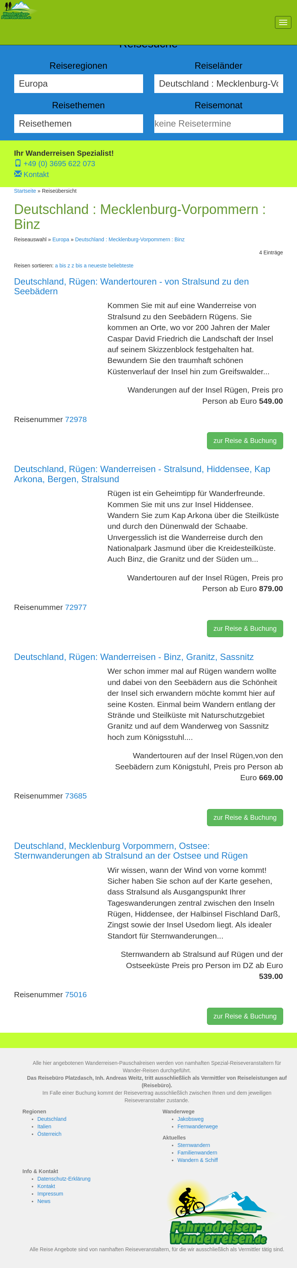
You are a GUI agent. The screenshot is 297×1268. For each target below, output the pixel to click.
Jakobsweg (190, 1119)
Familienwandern (197, 1153)
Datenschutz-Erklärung (63, 1179)
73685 (76, 795)
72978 (76, 419)
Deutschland (51, 1119)
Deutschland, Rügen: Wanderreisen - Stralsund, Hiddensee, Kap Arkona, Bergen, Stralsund (142, 474)
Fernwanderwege (197, 1126)
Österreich (49, 1134)
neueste (97, 266)
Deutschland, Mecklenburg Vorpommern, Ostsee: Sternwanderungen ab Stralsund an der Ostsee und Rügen (131, 851)
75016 (76, 994)
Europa (60, 239)
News (43, 1201)
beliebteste (121, 266)
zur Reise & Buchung (244, 440)
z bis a (79, 266)
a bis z (62, 266)
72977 (76, 607)
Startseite (25, 191)
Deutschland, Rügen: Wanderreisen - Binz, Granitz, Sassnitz (134, 657)
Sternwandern (193, 1145)
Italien (44, 1126)
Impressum (50, 1194)
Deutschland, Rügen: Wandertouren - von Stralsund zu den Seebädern (131, 286)
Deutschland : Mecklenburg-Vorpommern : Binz (130, 239)
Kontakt (31, 174)
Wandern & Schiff (197, 1160)
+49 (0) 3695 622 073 (54, 163)
